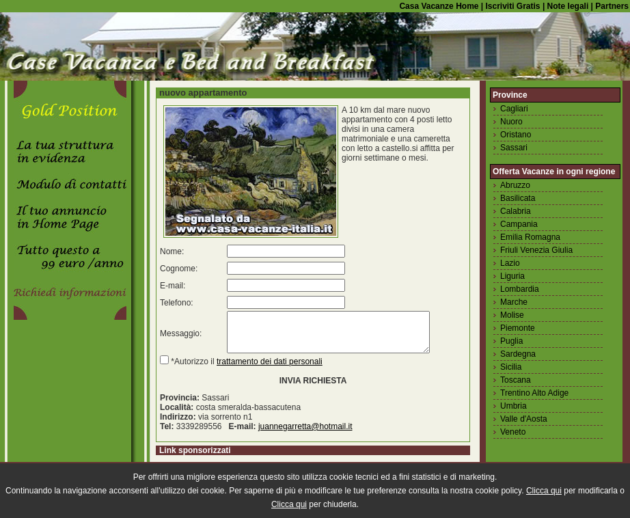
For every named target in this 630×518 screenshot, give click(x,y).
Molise (512, 315)
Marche (514, 302)
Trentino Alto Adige (534, 393)
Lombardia (519, 289)
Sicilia (510, 367)
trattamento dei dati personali (270, 369)
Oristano (515, 134)
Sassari (514, 147)
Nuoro (511, 121)
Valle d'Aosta (523, 419)
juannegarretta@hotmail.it (305, 434)
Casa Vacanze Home (438, 6)
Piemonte (517, 328)
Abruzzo (515, 185)
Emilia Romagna (530, 237)
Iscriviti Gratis (511, 6)
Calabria (515, 211)
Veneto (512, 432)
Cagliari (514, 108)
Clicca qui (544, 490)
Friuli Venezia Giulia (536, 250)
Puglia (511, 341)
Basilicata (517, 198)
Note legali (566, 6)
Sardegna (518, 354)
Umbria (513, 406)
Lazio (510, 263)
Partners (612, 6)
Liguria (512, 276)
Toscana (515, 380)
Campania (519, 224)
